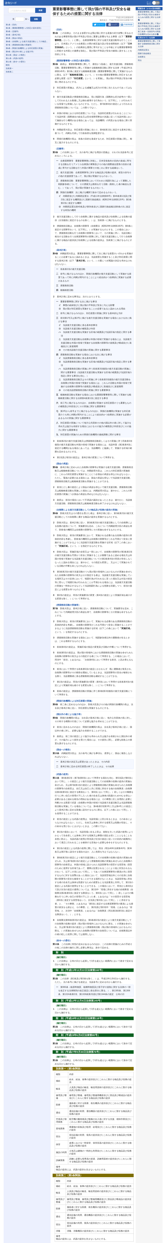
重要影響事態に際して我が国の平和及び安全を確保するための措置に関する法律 (149, 16)
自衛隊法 (141, 57)
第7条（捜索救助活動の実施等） (19, 45)
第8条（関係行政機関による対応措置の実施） (25, 48)
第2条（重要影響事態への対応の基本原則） (24, 28)
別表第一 (9, 68)
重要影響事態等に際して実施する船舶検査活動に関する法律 (149, 44)
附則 (8, 65)
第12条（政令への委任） (16, 62)
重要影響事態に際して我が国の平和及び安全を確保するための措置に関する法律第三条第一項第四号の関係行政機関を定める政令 (149, 28)
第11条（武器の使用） (15, 58)
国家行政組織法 (144, 53)
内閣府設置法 (143, 50)
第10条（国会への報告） (16, 55)
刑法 (140, 60)
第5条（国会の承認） (15, 38)
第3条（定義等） (13, 31)
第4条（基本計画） (14, 35)
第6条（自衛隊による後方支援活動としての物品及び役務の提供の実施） (28, 42)
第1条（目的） (12, 25)
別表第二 (9, 72)
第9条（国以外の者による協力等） (20, 52)
